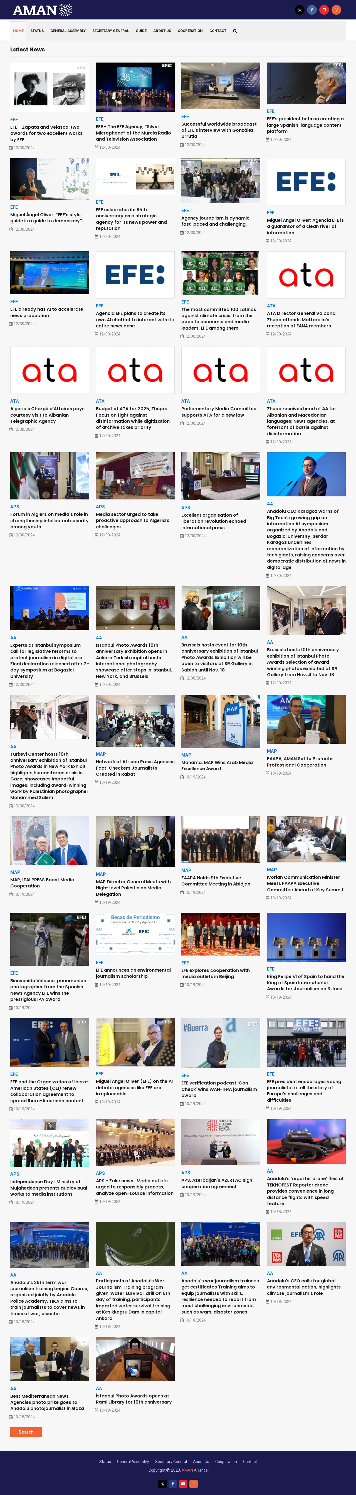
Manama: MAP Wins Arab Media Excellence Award (217, 765)
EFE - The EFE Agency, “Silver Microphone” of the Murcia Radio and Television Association (133, 132)
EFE (14, 119)
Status (37, 31)
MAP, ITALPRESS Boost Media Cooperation (42, 883)
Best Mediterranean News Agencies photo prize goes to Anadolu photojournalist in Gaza (47, 1402)
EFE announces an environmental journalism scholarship (133, 973)
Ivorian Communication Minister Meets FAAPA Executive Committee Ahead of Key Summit (305, 883)
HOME (18, 31)
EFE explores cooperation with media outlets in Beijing (215, 973)
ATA (271, 306)
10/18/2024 (279, 1212)
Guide (141, 31)
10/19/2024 (108, 782)
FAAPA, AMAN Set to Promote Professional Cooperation (300, 761)
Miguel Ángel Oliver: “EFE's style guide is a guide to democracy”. (46, 218)
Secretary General (110, 31)
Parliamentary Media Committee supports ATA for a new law (218, 412)
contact (217, 31)
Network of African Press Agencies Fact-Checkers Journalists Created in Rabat (135, 767)
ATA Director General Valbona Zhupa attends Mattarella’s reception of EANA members (301, 319)
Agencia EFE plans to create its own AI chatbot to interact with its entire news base (135, 319)
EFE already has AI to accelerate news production (46, 312)
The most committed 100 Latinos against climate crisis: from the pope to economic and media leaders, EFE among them (218, 318)
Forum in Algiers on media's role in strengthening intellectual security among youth (49, 520)
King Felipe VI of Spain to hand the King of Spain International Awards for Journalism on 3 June (305, 982)
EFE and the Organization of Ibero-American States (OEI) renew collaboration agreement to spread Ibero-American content (49, 1091)
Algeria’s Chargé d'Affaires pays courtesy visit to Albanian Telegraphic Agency (47, 415)
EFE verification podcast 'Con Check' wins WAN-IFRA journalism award (219, 1089)
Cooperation (190, 31)
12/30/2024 (22, 148)
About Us (162, 31)
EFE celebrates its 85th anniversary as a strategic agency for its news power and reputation (131, 219)
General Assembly (68, 31)
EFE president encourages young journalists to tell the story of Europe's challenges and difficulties (304, 1090)
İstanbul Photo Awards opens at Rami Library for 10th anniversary (134, 1399)
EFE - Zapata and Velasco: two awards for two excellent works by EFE (46, 133)
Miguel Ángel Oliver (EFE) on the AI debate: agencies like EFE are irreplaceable (134, 1087)
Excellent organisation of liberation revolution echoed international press (213, 521)
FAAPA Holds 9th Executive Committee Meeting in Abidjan (215, 881)
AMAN (187, 1470)
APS (14, 506)
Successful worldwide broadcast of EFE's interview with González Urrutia (219, 130)
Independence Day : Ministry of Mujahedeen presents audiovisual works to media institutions (48, 1187)
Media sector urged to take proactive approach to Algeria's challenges (132, 520)
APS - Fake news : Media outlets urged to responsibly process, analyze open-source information (135, 1187)
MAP (101, 754)
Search (26, 1432)
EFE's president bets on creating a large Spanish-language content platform (305, 125)
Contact (250, 1461)
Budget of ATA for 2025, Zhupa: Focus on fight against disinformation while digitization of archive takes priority (133, 418)
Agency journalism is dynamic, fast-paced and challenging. (216, 221)
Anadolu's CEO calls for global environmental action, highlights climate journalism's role (304, 1287)
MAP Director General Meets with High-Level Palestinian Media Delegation (133, 888)
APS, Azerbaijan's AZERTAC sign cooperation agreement (216, 1183)
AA (270, 503)
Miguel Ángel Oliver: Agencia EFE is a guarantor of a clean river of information (305, 226)
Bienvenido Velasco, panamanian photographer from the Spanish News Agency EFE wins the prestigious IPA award (48, 990)
